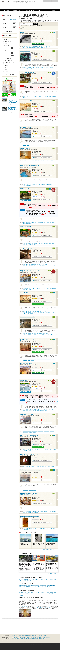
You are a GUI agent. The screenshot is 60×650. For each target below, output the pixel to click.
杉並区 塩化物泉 (33, 222)
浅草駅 (47, 528)
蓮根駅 (32, 244)
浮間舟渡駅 (25, 244)
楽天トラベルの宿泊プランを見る (38, 43)
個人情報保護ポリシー (26, 644)
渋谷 (32, 580)
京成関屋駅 (32, 360)
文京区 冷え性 (43, 184)
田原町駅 (50, 528)
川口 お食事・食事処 (35, 511)
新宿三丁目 (21, 580)
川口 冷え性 (30, 288)
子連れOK (38, 588)
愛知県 (42, 635)
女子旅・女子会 (48, 586)
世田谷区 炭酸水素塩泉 (27, 431)
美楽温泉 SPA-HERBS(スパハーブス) (43, 607)
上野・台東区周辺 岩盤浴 (41, 528)
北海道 (36, 635)
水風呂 (48, 585)
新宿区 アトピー (37, 144)
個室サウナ (30, 588)
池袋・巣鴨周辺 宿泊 (26, 46)
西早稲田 (51, 579)
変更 (14, 23)
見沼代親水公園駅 (53, 288)
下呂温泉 (27, 637)
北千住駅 (53, 359)
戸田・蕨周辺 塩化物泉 (27, 243)
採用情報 (57, 644)
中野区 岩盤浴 (53, 160)
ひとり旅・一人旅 (43, 585)
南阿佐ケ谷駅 (25, 223)
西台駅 (35, 244)
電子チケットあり (24, 25)
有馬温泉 (19, 637)
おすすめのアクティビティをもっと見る (50, 549)
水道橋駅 (50, 184)
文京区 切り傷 (37, 184)
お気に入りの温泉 (47, 1)
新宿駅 (28, 145)
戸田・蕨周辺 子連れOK (50, 243)
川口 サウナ (51, 511)
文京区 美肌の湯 (32, 184)
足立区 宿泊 (25, 359)
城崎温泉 (23, 637)
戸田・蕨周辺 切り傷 (35, 243)
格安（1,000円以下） (35, 585)
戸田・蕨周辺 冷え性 (42, 243)
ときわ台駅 (30, 68)
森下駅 (40, 410)
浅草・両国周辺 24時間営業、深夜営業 (29, 410)
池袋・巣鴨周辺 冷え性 (34, 46)
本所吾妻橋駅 (25, 529)
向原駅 (56, 466)
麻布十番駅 (31, 313)
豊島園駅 (46, 96)
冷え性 (34, 588)
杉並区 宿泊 (38, 222)
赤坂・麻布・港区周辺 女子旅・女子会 (29, 334)
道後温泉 (36, 637)
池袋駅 (35, 47)
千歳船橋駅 (52, 431)
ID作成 (57, 2)
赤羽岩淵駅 (25, 289)
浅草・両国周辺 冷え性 (27, 409)
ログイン (53, 2)
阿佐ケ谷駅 (52, 222)
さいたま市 (23, 638)
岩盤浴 (55, 588)
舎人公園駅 (29, 289)
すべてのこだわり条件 (9, 74)
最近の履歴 (54, 1)
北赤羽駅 (29, 244)
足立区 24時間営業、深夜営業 (46, 359)
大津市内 (40, 638)
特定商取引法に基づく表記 (35, 644)
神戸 (44, 638)
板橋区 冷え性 (37, 67)
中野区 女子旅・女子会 (36, 160)
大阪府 (32, 635)
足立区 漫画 (38, 359)
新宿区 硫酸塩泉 (26, 144)
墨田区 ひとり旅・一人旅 (32, 449)
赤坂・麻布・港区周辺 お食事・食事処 (44, 312)
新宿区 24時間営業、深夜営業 (46, 122)
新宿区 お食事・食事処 (36, 122)
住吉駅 (24, 450)
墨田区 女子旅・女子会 (40, 449)
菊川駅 (46, 410)
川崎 (15, 638)
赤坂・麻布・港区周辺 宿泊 (27, 311)
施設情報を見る (37, 41)
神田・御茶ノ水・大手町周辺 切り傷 (42, 264)
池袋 (44, 579)
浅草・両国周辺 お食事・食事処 (49, 409)
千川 (39, 579)
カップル (43, 586)
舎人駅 (48, 288)
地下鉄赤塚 (26, 579)
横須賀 (17, 638)
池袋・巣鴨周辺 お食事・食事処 (28, 47)
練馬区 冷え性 (36, 96)
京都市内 (37, 638)
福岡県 (45, 635)
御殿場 (29, 638)
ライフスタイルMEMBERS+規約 (49, 644)
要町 (42, 579)
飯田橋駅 (29, 185)
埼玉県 (17, 635)
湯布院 (44, 637)
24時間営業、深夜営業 (23, 588)
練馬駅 (50, 96)
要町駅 (38, 47)
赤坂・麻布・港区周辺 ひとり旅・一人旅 (39, 311)
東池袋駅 (45, 47)
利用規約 (41, 644)
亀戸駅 (30, 450)
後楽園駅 (47, 184)
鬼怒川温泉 (48, 637)
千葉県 (20, 635)
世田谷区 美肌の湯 (34, 431)
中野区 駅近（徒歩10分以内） (45, 160)
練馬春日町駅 (54, 96)
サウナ (29, 585)
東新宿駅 (24, 145)
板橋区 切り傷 (31, 67)
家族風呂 (7, 69)
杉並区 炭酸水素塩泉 (26, 222)
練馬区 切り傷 (31, 96)
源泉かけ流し (7, 71)
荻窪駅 (48, 222)
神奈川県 (13, 635)
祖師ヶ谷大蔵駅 (25, 432)
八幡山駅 (30, 432)
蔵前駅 (43, 410)
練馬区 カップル (41, 96)
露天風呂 (20, 586)
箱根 (17, 637)
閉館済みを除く (40, 25)
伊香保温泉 (32, 637)
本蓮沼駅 (51, 67)
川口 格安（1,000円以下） (44, 511)
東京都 (29, 635)
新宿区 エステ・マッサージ (27, 122)
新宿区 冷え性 (43, 144)
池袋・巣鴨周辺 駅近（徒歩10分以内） (29, 466)
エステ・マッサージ (37, 586)
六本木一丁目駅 (25, 490)
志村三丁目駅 (25, 68)
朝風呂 (41, 588)
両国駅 (38, 410)
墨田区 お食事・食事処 (48, 449)
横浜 (13, 638)
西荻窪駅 (29, 223)
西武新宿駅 (53, 144)
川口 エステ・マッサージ (42, 288)
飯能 (26, 638)
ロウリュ (31, 586)
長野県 (39, 635)
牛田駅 (29, 360)
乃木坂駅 (24, 313)
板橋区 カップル (42, 67)
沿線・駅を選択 (9, 31)
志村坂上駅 (47, 67)
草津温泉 (13, 637)
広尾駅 (28, 313)
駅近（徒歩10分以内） (23, 585)
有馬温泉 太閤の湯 (23, 606)
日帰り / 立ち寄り (8, 41)
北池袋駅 (41, 47)
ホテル (53, 585)
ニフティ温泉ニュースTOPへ (52, 573)
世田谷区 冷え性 (46, 431)
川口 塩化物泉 (25, 288)
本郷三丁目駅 (25, 185)
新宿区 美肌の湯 (32, 144)
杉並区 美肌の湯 (43, 222)
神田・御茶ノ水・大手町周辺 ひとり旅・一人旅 (43, 265)
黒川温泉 (40, 637)
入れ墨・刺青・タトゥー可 (48, 588)
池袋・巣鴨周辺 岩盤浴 (40, 466)
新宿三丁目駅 (48, 144)
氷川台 (33, 579)
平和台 (29, 579)
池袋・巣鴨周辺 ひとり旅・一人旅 (44, 46)
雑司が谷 (47, 579)
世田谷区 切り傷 (40, 431)
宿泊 (51, 585)
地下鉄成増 (21, 579)
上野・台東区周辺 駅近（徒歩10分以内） (30, 528)
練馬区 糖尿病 (25, 96)
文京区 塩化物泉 (26, 184)
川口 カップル (35, 288)
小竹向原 (36, 579)
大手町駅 (53, 265)
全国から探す (13, 19)
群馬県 (26, 635)
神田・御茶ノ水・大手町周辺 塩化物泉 (29, 264)
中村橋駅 (24, 97)
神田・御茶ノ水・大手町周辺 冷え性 (29, 265)
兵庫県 (23, 635)
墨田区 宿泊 (25, 449)
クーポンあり (32, 25)
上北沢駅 (34, 432)
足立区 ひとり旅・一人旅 (32, 359)
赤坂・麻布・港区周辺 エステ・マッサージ (30, 312)
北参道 (25, 580)
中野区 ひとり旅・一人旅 (27, 160)
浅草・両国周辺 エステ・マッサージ (37, 409)
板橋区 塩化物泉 (26, 67)
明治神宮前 (29, 580)
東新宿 (54, 579)
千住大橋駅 (25, 360)
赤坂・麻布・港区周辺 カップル (28, 333)
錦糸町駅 (54, 449)
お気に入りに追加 (47, 41)
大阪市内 (33, 638)
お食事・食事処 (26, 586)
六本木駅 (52, 312)
